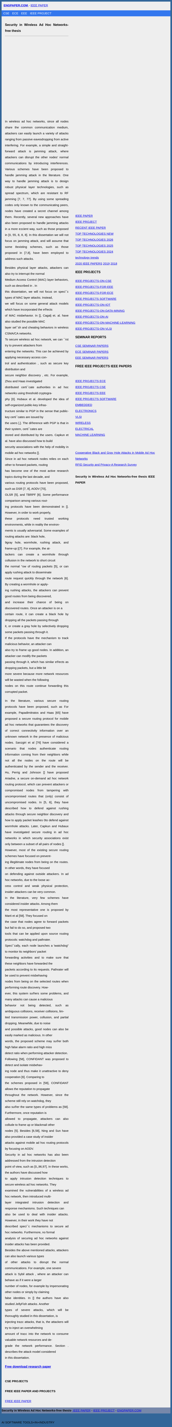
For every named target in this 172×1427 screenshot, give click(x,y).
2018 (113, 263)
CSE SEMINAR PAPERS (91, 345)
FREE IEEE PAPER (18, 1401)
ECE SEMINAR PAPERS (91, 351)
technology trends (87, 257)
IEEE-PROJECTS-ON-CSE (93, 280)
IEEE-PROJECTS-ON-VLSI (93, 328)
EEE (24, 13)
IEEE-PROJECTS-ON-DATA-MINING (100, 310)
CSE (6, 13)
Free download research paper (28, 1366)
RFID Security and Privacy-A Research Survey (106, 464)
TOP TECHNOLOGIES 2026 (94, 239)
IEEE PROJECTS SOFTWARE (95, 298)
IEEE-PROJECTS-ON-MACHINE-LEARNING (105, 322)
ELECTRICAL (84, 428)
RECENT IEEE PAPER (90, 227)
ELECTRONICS (86, 410)
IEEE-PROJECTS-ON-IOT (92, 304)
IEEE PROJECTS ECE (90, 381)
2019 (106, 263)
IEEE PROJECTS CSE (90, 387)
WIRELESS (83, 422)
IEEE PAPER (39, 5)
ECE (15, 13)
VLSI (78, 416)
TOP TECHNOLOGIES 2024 (94, 251)
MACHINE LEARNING (90, 434)
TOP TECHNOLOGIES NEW (94, 233)
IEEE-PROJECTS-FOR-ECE (94, 292)
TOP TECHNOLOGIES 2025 (94, 245)
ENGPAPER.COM (129, 1410)
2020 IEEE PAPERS (88, 263)
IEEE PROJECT (40, 13)
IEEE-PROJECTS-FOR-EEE (94, 286)
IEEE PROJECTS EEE (90, 393)
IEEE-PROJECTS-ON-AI (91, 316)
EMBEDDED (83, 405)
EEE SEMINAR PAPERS (91, 357)
